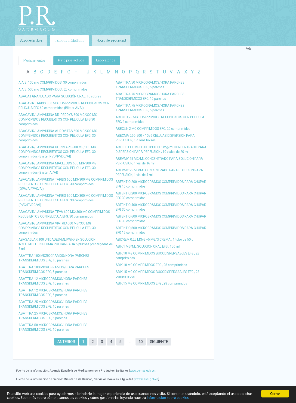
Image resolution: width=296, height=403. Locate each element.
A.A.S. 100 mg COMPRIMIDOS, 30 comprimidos (52, 82)
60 (141, 341)
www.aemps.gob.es (142, 370)
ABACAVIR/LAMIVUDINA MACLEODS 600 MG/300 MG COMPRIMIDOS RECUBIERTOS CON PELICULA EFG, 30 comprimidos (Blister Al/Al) (57, 167)
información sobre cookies (168, 397)
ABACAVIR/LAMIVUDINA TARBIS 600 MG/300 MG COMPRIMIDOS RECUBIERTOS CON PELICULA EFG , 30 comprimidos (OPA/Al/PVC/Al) (65, 184)
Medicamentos (34, 60)
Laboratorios (105, 60)
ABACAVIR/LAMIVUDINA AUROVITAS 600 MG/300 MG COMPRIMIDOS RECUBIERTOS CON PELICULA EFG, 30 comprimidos (57, 135)
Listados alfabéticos (69, 40)
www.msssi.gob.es (146, 379)
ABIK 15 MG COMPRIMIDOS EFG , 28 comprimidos (151, 283)
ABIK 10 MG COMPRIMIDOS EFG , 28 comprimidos (151, 265)
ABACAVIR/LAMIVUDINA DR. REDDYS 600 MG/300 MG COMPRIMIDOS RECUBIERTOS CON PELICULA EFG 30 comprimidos (57, 119)
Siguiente (159, 341)
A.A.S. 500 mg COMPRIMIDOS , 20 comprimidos (52, 89)
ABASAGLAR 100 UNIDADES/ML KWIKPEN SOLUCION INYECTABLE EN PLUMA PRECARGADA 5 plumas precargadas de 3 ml (65, 244)
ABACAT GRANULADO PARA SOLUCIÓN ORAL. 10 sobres (59, 96)
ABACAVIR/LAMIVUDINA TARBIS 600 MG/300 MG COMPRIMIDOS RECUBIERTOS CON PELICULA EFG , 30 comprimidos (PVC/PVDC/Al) (65, 200)
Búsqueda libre (31, 40)
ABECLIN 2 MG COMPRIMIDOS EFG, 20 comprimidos (153, 128)
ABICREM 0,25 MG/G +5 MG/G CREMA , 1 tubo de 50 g (154, 239)
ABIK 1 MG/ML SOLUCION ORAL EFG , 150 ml (148, 246)
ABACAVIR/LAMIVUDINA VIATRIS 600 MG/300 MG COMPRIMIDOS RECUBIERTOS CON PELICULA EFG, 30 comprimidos (57, 227)
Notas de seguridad (111, 40)
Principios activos (71, 60)
